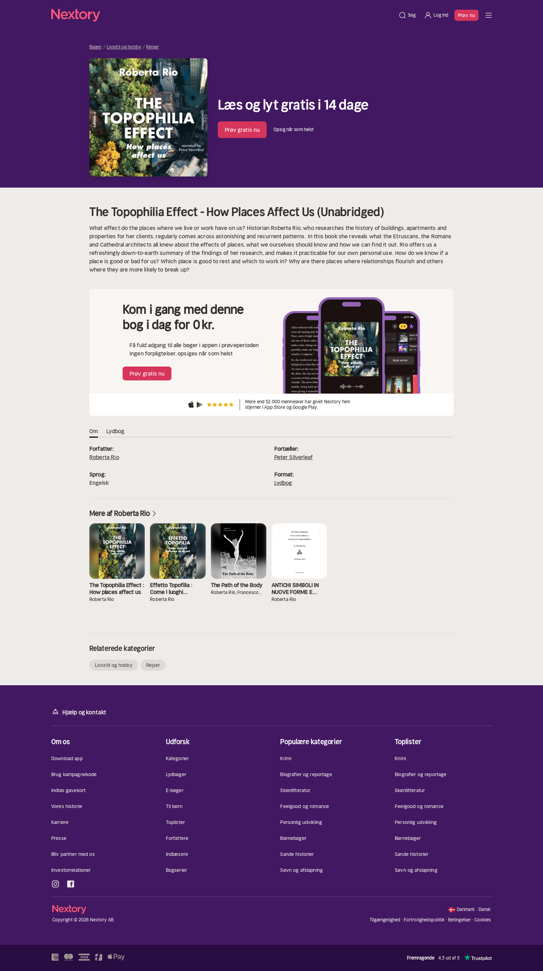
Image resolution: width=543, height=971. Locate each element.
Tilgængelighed (385, 920)
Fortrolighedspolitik (424, 920)
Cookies (482, 920)
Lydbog (283, 482)
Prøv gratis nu (242, 129)
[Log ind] (436, 15)
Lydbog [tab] (115, 431)
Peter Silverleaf (293, 457)
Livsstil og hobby (124, 47)
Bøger (95, 47)
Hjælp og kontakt (78, 711)
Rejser (152, 47)
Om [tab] (93, 431)
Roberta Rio (104, 457)
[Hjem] (222, 15)
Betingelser (459, 920)
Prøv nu (466, 15)
